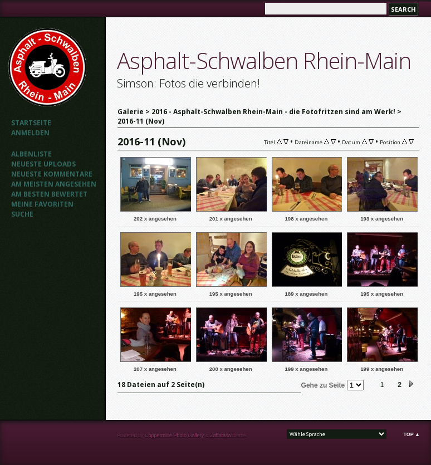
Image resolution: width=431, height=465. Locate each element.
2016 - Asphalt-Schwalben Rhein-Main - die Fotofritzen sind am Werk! (273, 111)
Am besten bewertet (49, 194)
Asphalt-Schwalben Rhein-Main (264, 60)
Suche (22, 214)
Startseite (31, 123)
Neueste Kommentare (51, 174)
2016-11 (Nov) (140, 121)
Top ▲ (411, 434)
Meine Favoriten (42, 204)
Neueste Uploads (43, 164)
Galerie (130, 111)
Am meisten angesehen (53, 184)
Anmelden (30, 133)
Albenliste (31, 154)
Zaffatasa (220, 435)
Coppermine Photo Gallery (174, 435)
